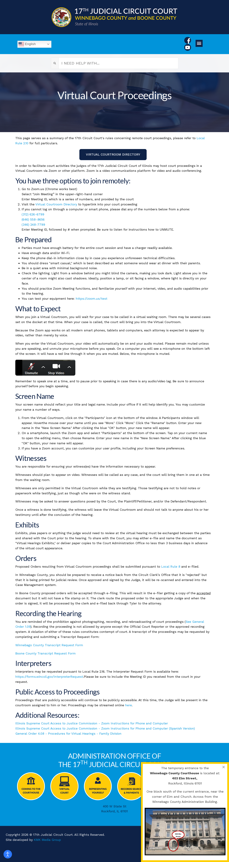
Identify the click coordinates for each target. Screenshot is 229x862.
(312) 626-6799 (33, 214)
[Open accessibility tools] (8, 854)
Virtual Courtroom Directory (56, 204)
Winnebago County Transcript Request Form (49, 645)
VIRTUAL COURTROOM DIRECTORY (113, 154)
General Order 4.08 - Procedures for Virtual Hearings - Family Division (68, 733)
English (27, 44)
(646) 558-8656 (33, 219)
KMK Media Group (47, 840)
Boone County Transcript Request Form (45, 653)
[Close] (223, 767)
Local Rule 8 (170, 566)
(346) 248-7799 (33, 224)
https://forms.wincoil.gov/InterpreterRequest (49, 676)
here (128, 705)
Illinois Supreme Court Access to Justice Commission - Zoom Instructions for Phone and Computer (91, 723)
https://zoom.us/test (91, 298)
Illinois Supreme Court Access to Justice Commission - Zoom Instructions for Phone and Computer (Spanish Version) (105, 728)
